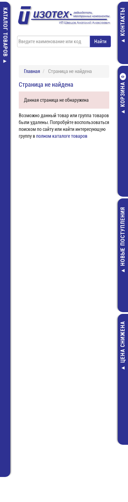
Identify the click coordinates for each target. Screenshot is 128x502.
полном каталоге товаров (61, 136)
